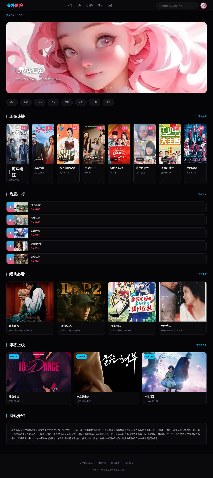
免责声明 (102, 462)
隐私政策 (115, 462)
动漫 (110, 5)
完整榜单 (202, 194)
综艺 (100, 5)
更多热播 (202, 116)
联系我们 (129, 462)
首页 (69, 5)
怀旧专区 (202, 274)
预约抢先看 (201, 345)
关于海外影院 (86, 462)
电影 (79, 5)
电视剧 (89, 5)
